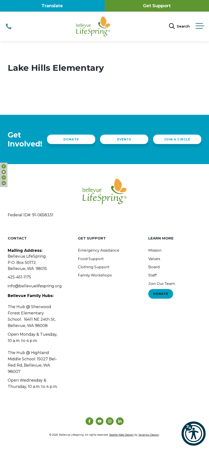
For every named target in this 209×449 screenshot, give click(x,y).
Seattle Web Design (121, 434)
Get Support (157, 5)
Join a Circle (177, 139)
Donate (71, 139)
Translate (52, 5)
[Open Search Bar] (179, 26)
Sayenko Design (148, 434)
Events (124, 139)
